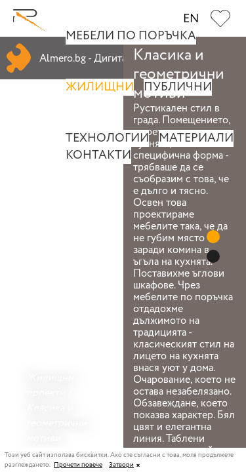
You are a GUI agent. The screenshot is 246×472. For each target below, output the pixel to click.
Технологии (107, 138)
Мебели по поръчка (131, 36)
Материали (196, 138)
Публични (178, 87)
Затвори (121, 465)
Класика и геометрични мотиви (56, 423)
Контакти (98, 155)
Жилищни (100, 87)
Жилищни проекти (49, 385)
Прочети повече (78, 465)
